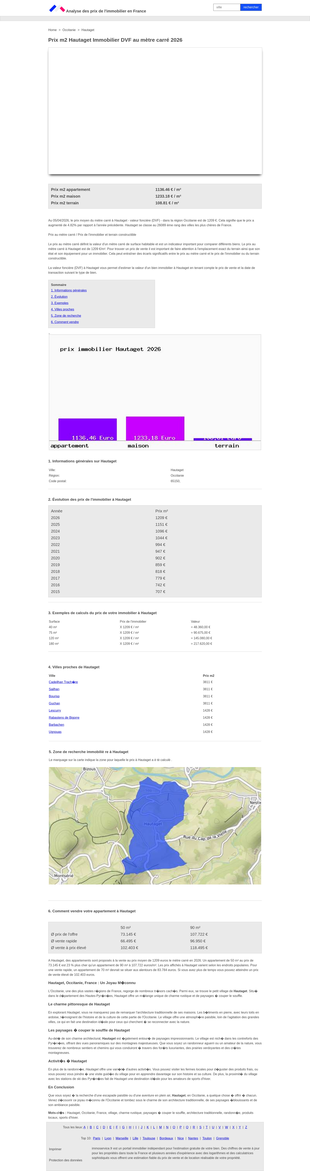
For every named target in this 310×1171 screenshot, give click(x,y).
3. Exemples (59, 303)
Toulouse (149, 1138)
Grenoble (222, 1138)
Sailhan (54, 689)
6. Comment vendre (65, 322)
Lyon (108, 1138)
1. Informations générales (69, 290)
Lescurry (55, 710)
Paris (96, 1138)
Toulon (207, 1138)
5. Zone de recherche (66, 315)
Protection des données (65, 1160)
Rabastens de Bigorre (64, 717)
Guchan (54, 703)
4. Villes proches (62, 309)
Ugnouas (55, 732)
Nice (181, 1138)
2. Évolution (59, 296)
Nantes (193, 1138)
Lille (135, 1138)
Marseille (122, 1138)
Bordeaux (166, 1138)
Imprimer (55, 1149)
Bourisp (54, 696)
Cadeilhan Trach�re (63, 682)
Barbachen (56, 724)
